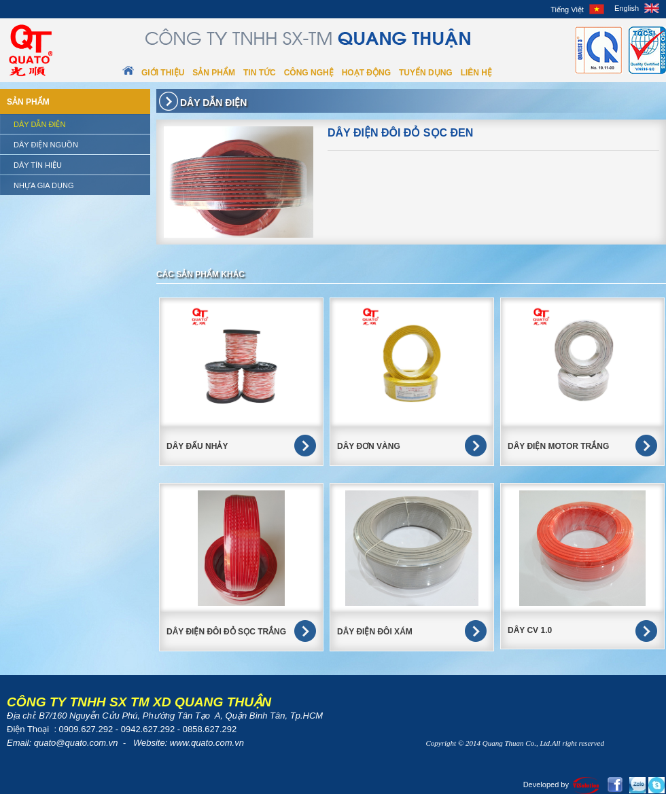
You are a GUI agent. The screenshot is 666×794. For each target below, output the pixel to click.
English (626, 8)
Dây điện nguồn (46, 145)
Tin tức (259, 72)
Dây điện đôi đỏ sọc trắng (226, 631)
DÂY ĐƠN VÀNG (368, 446)
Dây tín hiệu (38, 165)
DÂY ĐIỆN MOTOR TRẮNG (558, 446)
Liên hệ (476, 72)
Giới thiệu (162, 72)
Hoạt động (366, 72)
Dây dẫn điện (39, 124)
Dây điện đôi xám (375, 631)
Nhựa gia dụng (44, 185)
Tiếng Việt (567, 9)
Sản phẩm (213, 72)
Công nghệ (309, 72)
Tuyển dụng (426, 72)
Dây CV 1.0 (530, 630)
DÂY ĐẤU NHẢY (197, 446)
